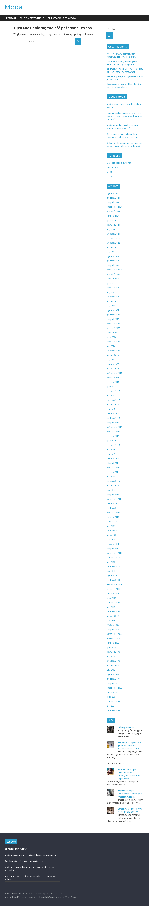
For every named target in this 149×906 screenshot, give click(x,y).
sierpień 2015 (113, 472)
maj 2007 (111, 705)
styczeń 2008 (113, 674)
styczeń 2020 (113, 364)
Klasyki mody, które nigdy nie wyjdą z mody (25, 861)
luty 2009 (111, 620)
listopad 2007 (113, 683)
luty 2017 (111, 409)
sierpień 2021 (113, 278)
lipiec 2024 (111, 220)
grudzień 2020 (113, 314)
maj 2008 (111, 656)
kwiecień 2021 (113, 296)
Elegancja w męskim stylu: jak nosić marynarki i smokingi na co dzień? (130, 745)
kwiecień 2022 (113, 242)
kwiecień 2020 (113, 350)
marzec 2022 (113, 247)
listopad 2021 (113, 265)
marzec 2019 (113, 368)
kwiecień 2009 (113, 611)
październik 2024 (114, 206)
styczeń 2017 (113, 413)
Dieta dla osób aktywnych (119, 162)
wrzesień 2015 (113, 467)
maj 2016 (111, 449)
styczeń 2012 (113, 503)
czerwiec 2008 (113, 651)
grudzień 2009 (113, 580)
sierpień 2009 (113, 593)
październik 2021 (114, 269)
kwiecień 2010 (113, 566)
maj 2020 (111, 346)
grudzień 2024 (113, 197)
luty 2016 (111, 454)
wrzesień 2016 (113, 431)
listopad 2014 (113, 494)
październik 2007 (114, 687)
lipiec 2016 (111, 440)
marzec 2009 (113, 615)
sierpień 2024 (113, 215)
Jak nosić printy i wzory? (16, 848)
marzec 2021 (113, 301)
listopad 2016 (113, 422)
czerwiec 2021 (113, 287)
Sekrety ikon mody (127, 727)
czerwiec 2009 (113, 602)
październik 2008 (114, 633)
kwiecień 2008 (113, 660)
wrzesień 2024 (113, 211)
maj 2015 (111, 476)
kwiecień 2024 (113, 233)
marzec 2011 (113, 535)
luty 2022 (111, 251)
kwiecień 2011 (113, 530)
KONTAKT (11, 18)
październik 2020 (114, 323)
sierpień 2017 (113, 382)
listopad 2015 (113, 463)
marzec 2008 (113, 665)
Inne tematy (112, 167)
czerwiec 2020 (113, 341)
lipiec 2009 (111, 598)
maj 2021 (111, 292)
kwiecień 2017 (113, 400)
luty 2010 (111, 571)
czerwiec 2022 (113, 238)
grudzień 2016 (113, 418)
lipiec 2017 (111, 386)
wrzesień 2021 (113, 274)
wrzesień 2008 (113, 638)
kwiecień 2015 (113, 481)
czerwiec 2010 (113, 557)
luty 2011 (111, 539)
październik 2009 (114, 584)
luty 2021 (111, 305)
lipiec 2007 (111, 696)
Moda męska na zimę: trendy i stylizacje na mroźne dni (30, 854)
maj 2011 (111, 526)
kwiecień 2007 (113, 710)
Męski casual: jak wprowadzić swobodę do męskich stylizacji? (130, 793)
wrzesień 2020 (113, 328)
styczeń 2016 (113, 458)
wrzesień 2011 (113, 512)
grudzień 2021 (113, 260)
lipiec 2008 (111, 647)
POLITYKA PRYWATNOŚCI (32, 18)
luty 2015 (111, 490)
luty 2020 (111, 359)
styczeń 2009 (113, 624)
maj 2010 (111, 562)
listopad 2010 (113, 548)
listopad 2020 (113, 319)
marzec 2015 (113, 485)
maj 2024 (111, 229)
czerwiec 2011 (113, 521)
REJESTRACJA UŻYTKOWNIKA (62, 18)
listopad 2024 (113, 202)
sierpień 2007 (113, 692)
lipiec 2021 (111, 283)
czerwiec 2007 (113, 701)
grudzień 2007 (113, 678)
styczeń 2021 (113, 310)
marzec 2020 (113, 355)
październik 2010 (114, 553)
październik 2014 (114, 499)
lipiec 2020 (111, 337)
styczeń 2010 (113, 575)
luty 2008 (111, 669)
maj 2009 (111, 606)
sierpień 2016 (113, 436)
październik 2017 (114, 373)
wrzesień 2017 (113, 377)
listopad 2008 (113, 629)
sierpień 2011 (113, 517)
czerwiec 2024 (113, 224)
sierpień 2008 (113, 642)
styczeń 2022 (113, 256)
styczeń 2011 (113, 544)
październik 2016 (114, 427)
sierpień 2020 (113, 332)
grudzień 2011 (113, 508)
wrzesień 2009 (113, 589)
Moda (14, 6)
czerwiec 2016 (113, 445)
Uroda (109, 176)
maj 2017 (111, 395)
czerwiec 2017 (113, 391)
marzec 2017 (113, 404)
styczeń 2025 (113, 193)
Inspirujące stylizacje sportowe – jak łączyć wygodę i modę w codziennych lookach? (124, 116)
